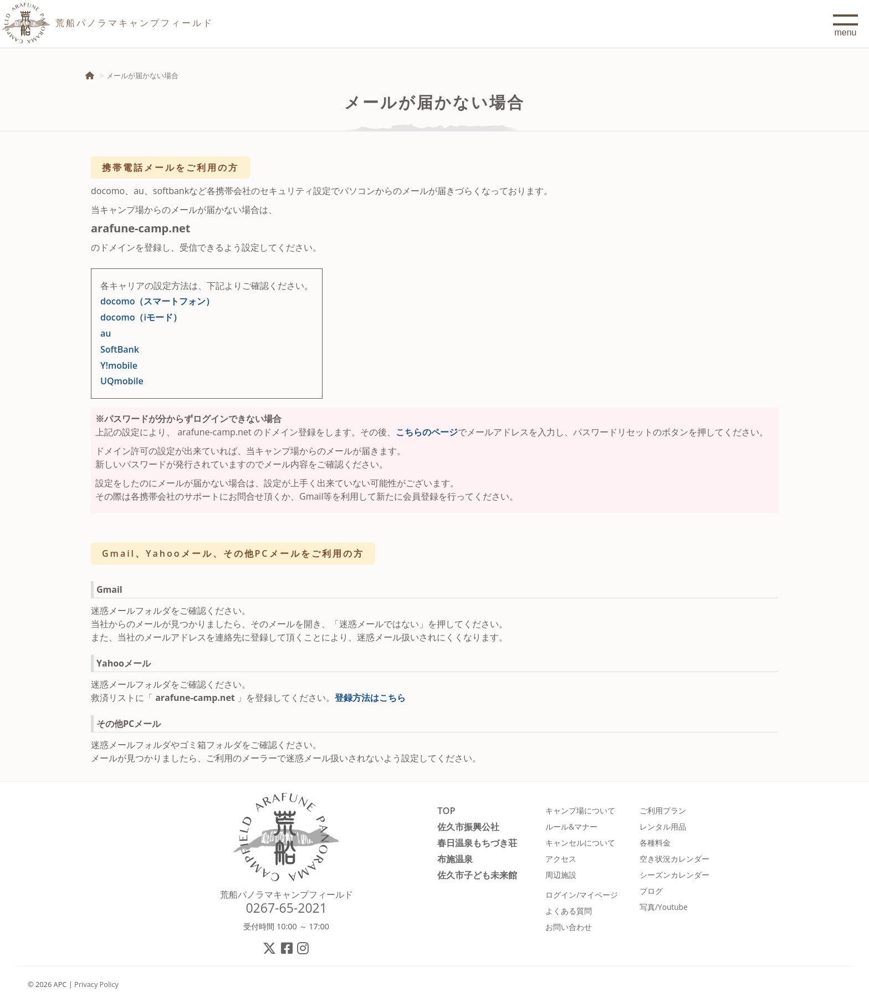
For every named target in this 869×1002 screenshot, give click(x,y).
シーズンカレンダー (674, 874)
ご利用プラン (663, 810)
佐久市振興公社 (468, 826)
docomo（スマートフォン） (157, 301)
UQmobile (122, 381)
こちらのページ (427, 432)
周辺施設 (560, 874)
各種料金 (655, 842)
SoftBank (119, 349)
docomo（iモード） (141, 317)
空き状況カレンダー (674, 858)
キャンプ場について (580, 810)
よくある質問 (568, 911)
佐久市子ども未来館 (477, 874)
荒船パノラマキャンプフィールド (286, 894)
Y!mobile (118, 365)
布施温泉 (455, 858)
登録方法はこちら (370, 697)
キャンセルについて (580, 842)
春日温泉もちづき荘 (477, 842)
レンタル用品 (663, 826)
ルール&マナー (571, 826)
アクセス (560, 858)
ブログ (651, 891)
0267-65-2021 (286, 908)
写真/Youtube (664, 907)
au (105, 333)
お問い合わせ (568, 927)
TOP (446, 810)
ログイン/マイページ (581, 894)
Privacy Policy (96, 984)
